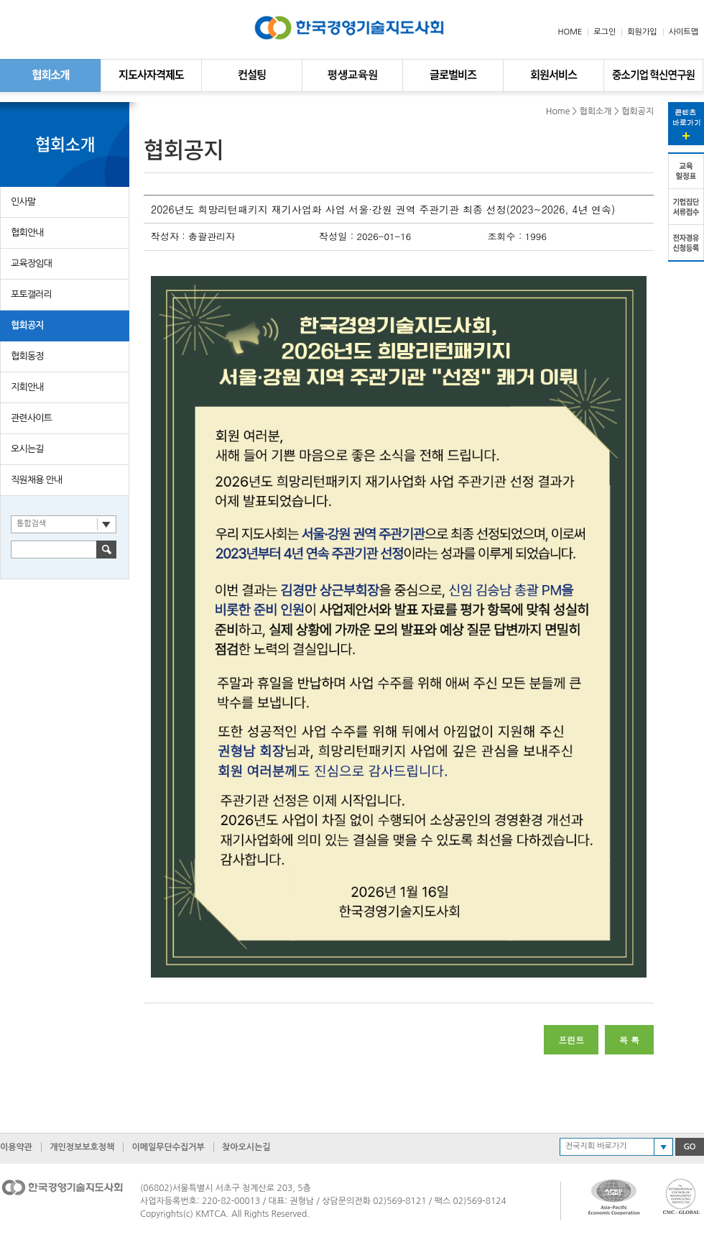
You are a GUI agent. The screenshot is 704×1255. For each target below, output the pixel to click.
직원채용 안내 (36, 479)
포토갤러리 (31, 294)
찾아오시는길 (246, 1147)
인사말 (23, 201)
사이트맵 (683, 32)
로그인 (604, 32)
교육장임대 (31, 263)
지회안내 (27, 387)
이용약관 (16, 1147)
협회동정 (27, 356)
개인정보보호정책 (82, 1147)
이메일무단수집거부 (168, 1147)
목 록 (629, 1040)
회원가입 (642, 32)
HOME (570, 32)
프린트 (571, 1040)
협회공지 (27, 325)
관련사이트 (31, 418)
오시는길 (27, 449)
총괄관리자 (211, 236)
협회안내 (27, 232)
